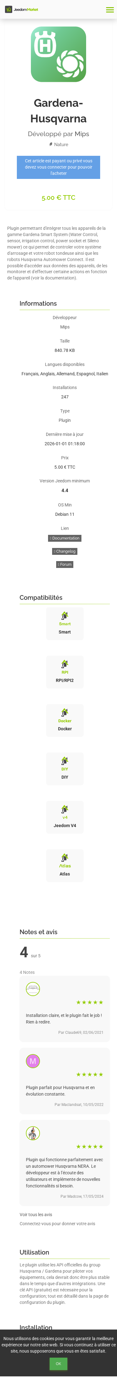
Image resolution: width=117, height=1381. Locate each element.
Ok (58, 1364)
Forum (65, 564)
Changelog (65, 551)
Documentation (64, 538)
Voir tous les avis (36, 1214)
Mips (82, 134)
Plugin (65, 420)
